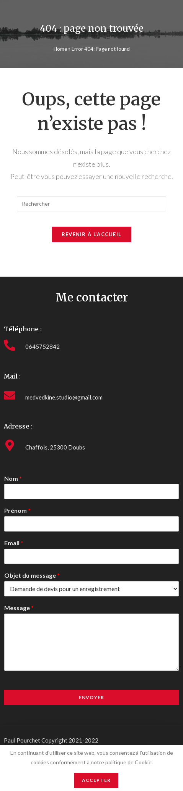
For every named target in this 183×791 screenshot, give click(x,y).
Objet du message (32, 575)
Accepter (96, 780)
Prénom (17, 510)
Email (13, 542)
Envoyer (91, 697)
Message (19, 607)
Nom (13, 478)
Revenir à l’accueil (92, 234)
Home (60, 49)
